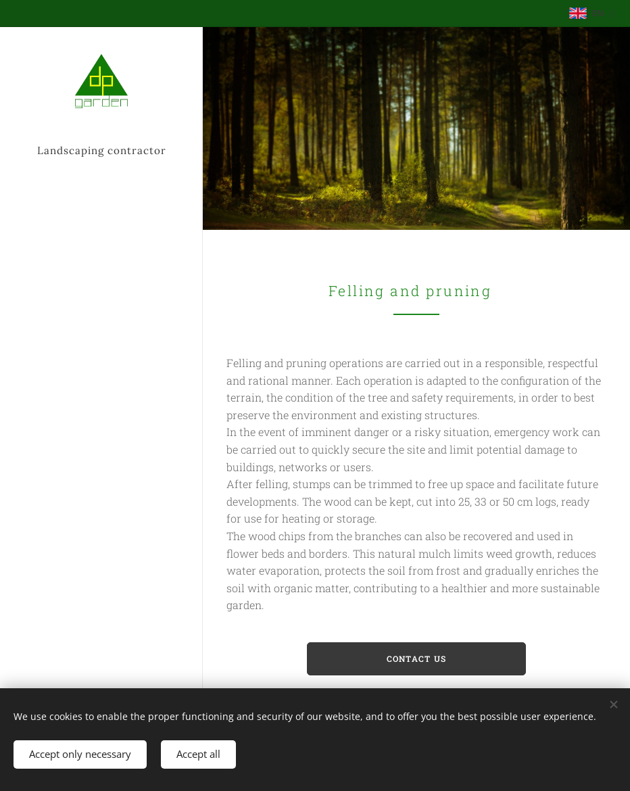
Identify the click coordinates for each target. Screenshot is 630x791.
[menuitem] (101, 269)
